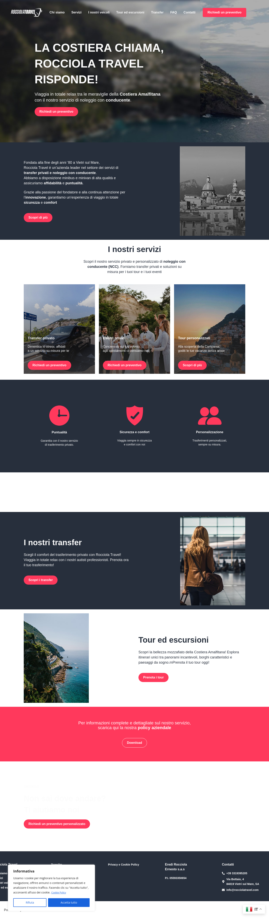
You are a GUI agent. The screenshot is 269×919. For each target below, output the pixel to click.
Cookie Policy (59, 892)
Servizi (76, 12)
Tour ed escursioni (130, 12)
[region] (51, 888)
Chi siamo (56, 12)
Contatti (189, 12)
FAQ (173, 12)
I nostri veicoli (99, 12)
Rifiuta (30, 902)
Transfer (157, 12)
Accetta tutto (69, 902)
